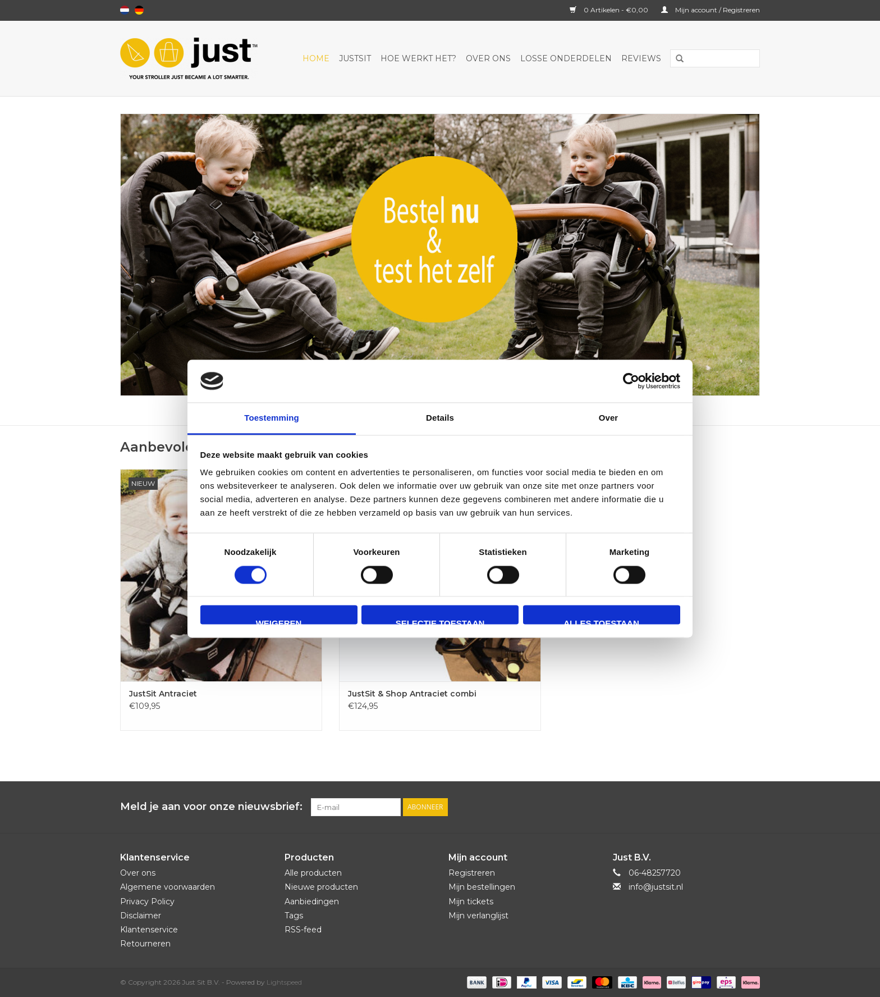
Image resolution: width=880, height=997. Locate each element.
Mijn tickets (470, 901)
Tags (294, 915)
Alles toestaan (601, 622)
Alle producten (313, 873)
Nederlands (124, 10)
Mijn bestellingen (481, 887)
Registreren (471, 873)
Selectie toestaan (440, 622)
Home (315, 58)
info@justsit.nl (656, 887)
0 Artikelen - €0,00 (610, 10)
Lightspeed (284, 982)
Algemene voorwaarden (167, 887)
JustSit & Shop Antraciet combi (412, 694)
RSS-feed (303, 930)
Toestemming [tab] (271, 418)
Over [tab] (608, 418)
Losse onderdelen (566, 58)
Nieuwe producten (321, 887)
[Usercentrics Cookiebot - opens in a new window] (631, 380)
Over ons (488, 58)
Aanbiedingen (312, 901)
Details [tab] (440, 418)
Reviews (641, 58)
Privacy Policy (147, 901)
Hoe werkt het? (418, 58)
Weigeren (279, 622)
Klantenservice (149, 930)
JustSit (355, 58)
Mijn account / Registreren (710, 10)
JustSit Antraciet (163, 694)
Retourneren (145, 944)
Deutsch (139, 10)
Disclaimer (140, 915)
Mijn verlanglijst (478, 915)
